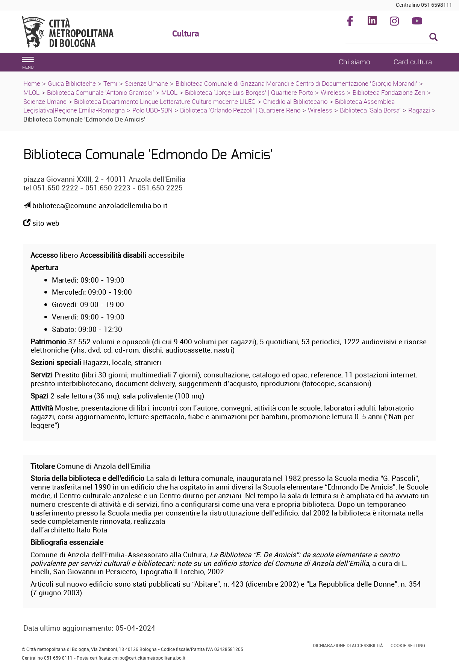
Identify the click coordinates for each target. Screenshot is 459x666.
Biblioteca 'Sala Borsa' (370, 110)
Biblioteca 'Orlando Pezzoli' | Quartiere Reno (240, 110)
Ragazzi (419, 110)
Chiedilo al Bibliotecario (295, 101)
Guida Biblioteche (72, 83)
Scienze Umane (146, 83)
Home (31, 83)
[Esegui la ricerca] (433, 37)
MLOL (31, 92)
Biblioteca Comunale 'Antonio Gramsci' (101, 92)
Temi (110, 83)
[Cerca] (391, 37)
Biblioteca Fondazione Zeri (389, 92)
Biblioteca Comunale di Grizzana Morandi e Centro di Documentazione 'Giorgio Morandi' (296, 83)
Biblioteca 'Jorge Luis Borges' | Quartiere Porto (249, 92)
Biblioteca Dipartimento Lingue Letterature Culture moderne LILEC (165, 101)
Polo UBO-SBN (152, 110)
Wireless (333, 92)
